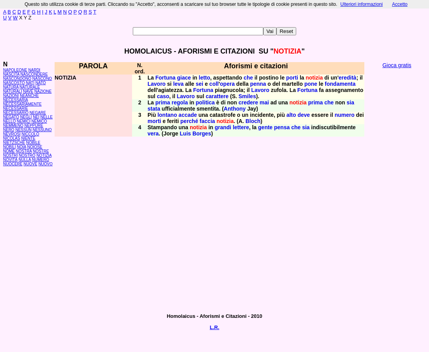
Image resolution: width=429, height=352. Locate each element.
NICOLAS (11, 138)
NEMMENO (13, 125)
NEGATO (11, 117)
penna (258, 84)
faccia (207, 121)
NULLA (25, 160)
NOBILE (33, 142)
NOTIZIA (43, 155)
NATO (41, 83)
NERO (8, 130)
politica (205, 102)
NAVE (28, 91)
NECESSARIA (15, 100)
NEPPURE (33, 125)
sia (350, 102)
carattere (217, 96)
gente (265, 127)
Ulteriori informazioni (361, 4)
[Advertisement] (397, 190)
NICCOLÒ (30, 134)
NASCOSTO (14, 83)
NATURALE (30, 87)
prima (162, 102)
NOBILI (9, 147)
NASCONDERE (34, 74)
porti (292, 78)
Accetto (399, 4)
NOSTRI (10, 155)
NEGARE (37, 113)
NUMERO (40, 160)
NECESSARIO (16, 113)
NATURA (11, 87)
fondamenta (340, 84)
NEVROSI (12, 134)
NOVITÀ (10, 160)
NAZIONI (11, 96)
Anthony (235, 109)
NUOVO (45, 164)
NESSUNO (42, 130)
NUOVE (31, 164)
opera (227, 84)
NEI (36, 117)
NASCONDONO (17, 78)
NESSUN (23, 130)
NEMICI (24, 121)
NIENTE (28, 138)
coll (214, 84)
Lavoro (157, 84)
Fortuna (165, 78)
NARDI (34, 70)
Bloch (253, 121)
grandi (222, 127)
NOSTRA (24, 151)
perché (189, 121)
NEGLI (26, 117)
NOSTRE (41, 151)
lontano (167, 115)
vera (153, 133)
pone (310, 84)
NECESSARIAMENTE (22, 104)
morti (154, 121)
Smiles (247, 96)
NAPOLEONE (15, 70)
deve (303, 115)
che (248, 78)
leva (178, 84)
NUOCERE (12, 164)
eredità (347, 78)
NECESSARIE (15, 108)
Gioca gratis (397, 65)
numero (344, 115)
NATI (30, 83)
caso (163, 96)
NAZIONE (42, 91)
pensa (282, 127)
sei (199, 84)
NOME (9, 151)
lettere (241, 127)
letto (204, 78)
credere (248, 102)
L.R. (215, 327)
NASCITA (11, 74)
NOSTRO (27, 155)
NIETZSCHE (14, 142)
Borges (201, 133)
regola (180, 102)
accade (187, 115)
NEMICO (39, 121)
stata (154, 109)
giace (184, 78)
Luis (185, 133)
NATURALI (12, 91)
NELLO (9, 121)
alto (291, 115)
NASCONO (42, 78)
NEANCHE (29, 96)
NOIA (21, 147)
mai (264, 102)
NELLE (46, 117)
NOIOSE (34, 147)
